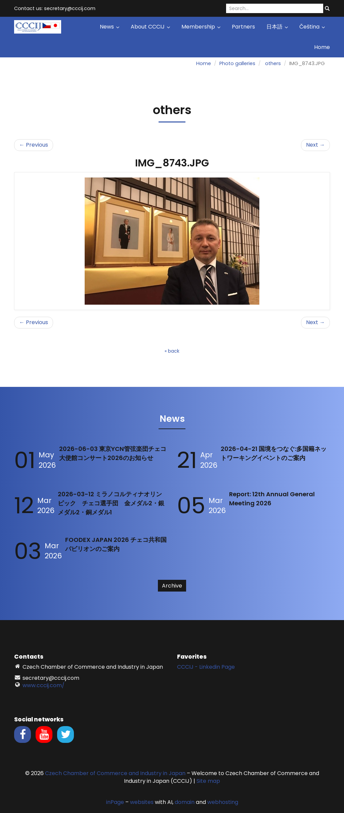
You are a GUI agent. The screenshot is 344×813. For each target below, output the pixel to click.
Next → (315, 145)
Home (322, 47)
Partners (243, 27)
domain (185, 802)
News (109, 27)
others (273, 63)
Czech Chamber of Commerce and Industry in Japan (115, 773)
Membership (200, 27)
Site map (208, 781)
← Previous (33, 145)
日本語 (277, 27)
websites (142, 802)
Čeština (312, 27)
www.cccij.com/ (43, 685)
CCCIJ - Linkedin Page (206, 667)
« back (172, 351)
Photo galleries (237, 63)
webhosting (222, 802)
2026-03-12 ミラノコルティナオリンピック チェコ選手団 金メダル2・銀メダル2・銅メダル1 (111, 503)
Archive (172, 586)
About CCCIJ (150, 27)
